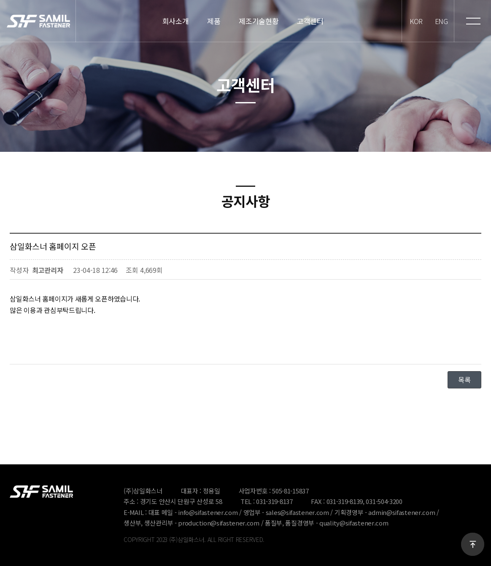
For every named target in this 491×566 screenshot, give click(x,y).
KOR (413, 20)
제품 (211, 21)
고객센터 (308, 21)
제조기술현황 (256, 21)
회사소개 (173, 21)
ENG (440, 20)
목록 (464, 380)
